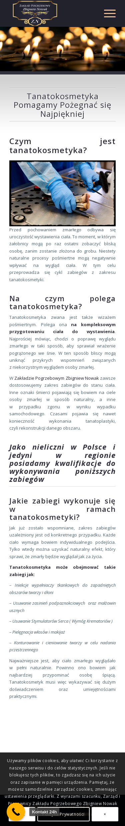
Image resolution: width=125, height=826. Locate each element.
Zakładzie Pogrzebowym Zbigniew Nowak (56, 378)
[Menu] (106, 13)
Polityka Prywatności (63, 814)
